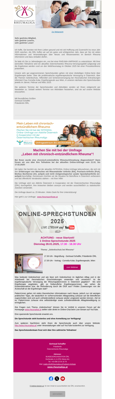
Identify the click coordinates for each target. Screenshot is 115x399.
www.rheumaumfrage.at (47, 197)
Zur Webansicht (57, 32)
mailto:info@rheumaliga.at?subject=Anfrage (59, 364)
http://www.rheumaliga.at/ (26, 325)
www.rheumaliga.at (33, 309)
